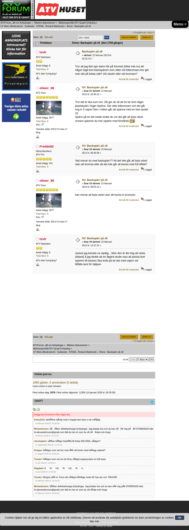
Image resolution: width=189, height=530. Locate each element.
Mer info (94, 521)
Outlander (29, 26)
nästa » (151, 32)
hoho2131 (39, 419)
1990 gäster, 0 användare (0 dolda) (55, 382)
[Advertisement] (16, 188)
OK (180, 517)
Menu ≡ (180, 24)
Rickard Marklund (54, 26)
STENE (40, 26)
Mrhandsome (41, 428)
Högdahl (38, 468)
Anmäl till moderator (129, 79)
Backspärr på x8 (92, 51)
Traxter (38, 459)
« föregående (139, 32)
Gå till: (125, 359)
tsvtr (43, 52)
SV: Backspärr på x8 (94, 87)
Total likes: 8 (42, 121)
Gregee (38, 450)
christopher (40, 441)
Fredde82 (47, 146)
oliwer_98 (47, 88)
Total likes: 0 (42, 69)
